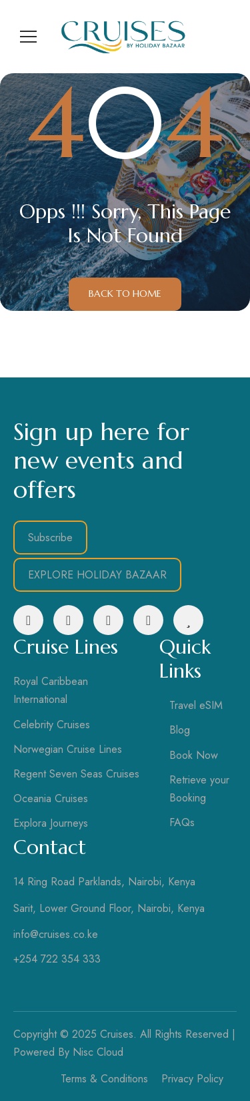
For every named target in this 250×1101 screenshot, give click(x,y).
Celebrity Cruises (51, 724)
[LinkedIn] (108, 620)
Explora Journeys (50, 823)
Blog (179, 730)
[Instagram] (68, 620)
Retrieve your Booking (199, 788)
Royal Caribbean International (50, 690)
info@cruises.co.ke (55, 934)
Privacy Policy (192, 1078)
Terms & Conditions (104, 1078)
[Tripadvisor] (188, 620)
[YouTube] (148, 620)
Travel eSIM (196, 705)
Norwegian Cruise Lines (67, 749)
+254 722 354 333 (57, 959)
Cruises (116, 1034)
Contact (49, 847)
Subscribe (50, 537)
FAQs (182, 822)
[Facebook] (28, 620)
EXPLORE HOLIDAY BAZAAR (97, 574)
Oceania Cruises (50, 798)
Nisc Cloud (98, 1052)
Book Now (193, 755)
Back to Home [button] (125, 294)
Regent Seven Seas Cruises (76, 773)
